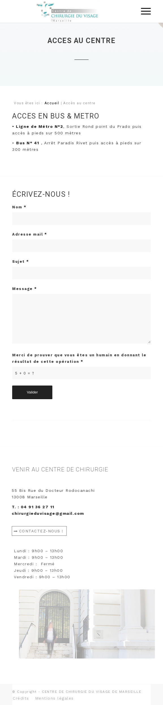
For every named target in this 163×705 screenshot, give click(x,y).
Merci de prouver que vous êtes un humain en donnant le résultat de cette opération (79, 358)
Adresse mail (29, 234)
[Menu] (143, 11)
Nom (19, 207)
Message (24, 289)
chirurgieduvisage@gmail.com (50, 513)
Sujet (20, 261)
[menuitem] (21, 698)
